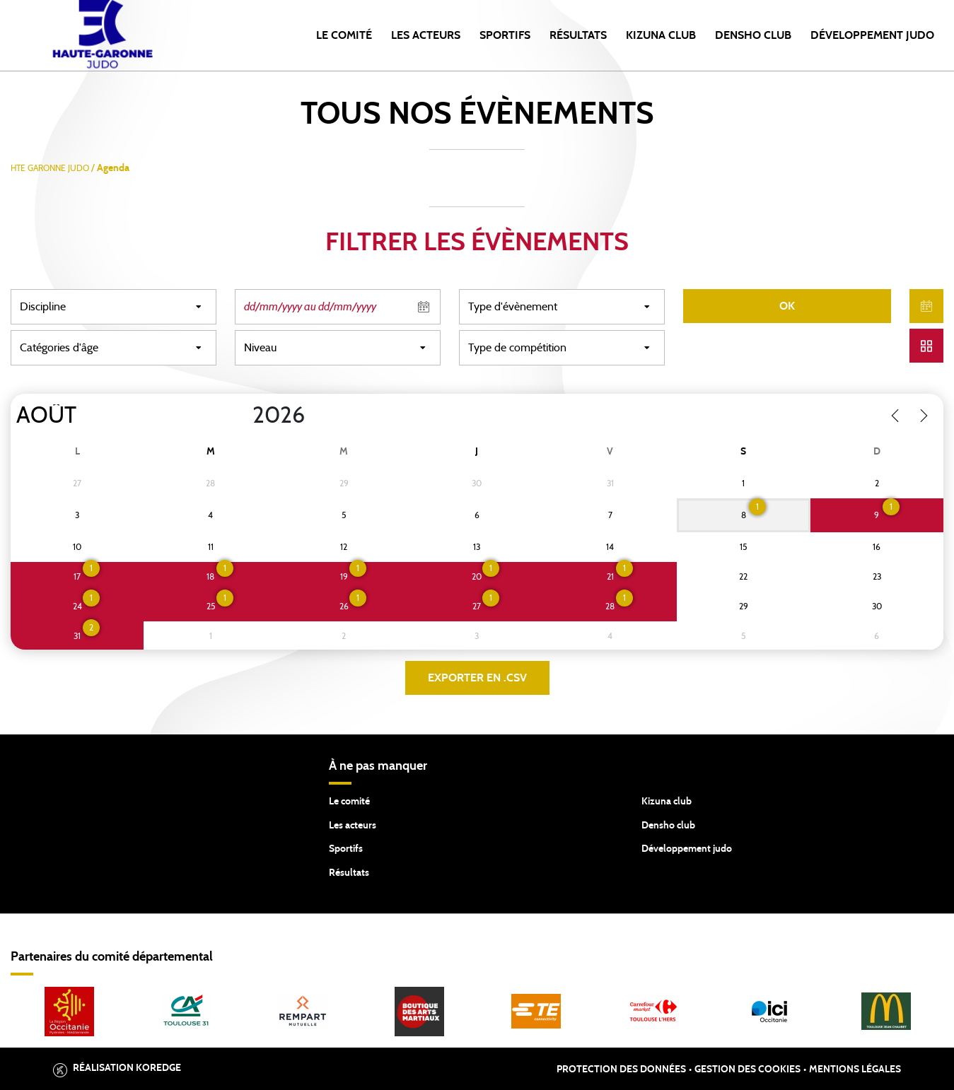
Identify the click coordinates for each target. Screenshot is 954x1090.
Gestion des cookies (747, 1069)
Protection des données (621, 1069)
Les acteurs (425, 35)
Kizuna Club (661, 35)
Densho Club (753, 35)
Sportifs (504, 35)
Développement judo (686, 849)
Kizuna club (666, 802)
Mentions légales (855, 1069)
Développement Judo (872, 35)
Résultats (578, 35)
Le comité (344, 35)
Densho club (668, 826)
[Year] (241, 415)
